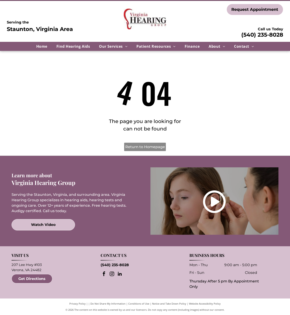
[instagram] (112, 274)
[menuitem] (42, 46)
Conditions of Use (138, 303)
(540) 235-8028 (262, 34)
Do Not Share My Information (108, 303)
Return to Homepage (145, 147)
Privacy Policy (77, 303)
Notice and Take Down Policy (169, 303)
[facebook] (104, 274)
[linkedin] (119, 274)
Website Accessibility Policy (205, 303)
